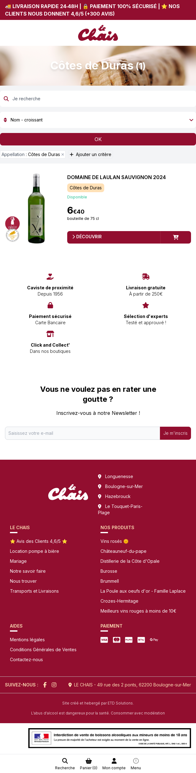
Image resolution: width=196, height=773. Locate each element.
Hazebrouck (118, 496)
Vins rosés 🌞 (114, 541)
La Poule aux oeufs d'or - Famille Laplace (143, 591)
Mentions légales (27, 639)
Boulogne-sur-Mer (124, 486)
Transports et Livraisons (34, 591)
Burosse (108, 571)
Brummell (109, 581)
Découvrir (87, 236)
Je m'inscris (175, 433)
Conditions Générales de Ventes (43, 649)
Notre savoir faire (28, 571)
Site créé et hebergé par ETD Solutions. (98, 703)
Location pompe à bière (34, 551)
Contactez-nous (26, 659)
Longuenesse (119, 476)
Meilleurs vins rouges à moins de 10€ (138, 611)
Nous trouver (23, 581)
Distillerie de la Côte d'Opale (130, 561)
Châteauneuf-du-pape (123, 551)
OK (98, 139)
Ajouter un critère (90, 154)
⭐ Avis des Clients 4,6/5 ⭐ (38, 541)
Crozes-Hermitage (119, 601)
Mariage (18, 561)
